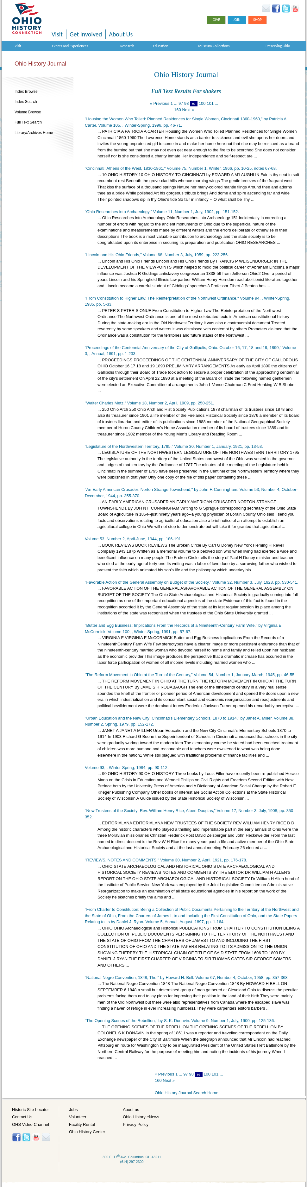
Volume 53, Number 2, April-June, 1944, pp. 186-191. (133, 538)
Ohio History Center (87, 1131)
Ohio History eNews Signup (266, 8)
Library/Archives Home (34, 132)
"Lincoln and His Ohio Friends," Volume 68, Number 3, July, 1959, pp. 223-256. (157, 254)
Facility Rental (82, 1124)
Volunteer (77, 1116)
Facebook (276, 8)
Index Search (26, 101)
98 (186, 103)
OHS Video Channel (30, 1124)
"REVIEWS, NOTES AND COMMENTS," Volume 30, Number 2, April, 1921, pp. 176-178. (166, 860)
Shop (257, 19)
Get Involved (86, 34)
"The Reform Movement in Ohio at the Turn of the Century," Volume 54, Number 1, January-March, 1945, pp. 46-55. (190, 674)
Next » (188, 109)
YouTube (295, 8)
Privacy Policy (135, 1124)
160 (177, 109)
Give (216, 19)
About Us (121, 34)
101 (210, 103)
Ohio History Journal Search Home (186, 1092)
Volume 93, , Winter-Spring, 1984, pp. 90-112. (127, 767)
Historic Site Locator (30, 1109)
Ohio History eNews (141, 1116)
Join (237, 19)
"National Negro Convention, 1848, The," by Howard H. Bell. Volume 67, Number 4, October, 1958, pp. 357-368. (187, 977)
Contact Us (22, 1116)
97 (181, 103)
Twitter (285, 8)
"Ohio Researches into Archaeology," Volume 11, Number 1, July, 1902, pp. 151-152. (162, 211)
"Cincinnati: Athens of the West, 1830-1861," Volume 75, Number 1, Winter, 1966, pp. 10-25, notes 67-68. (181, 168)
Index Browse (26, 91)
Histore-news (45, 1137)
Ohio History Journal (40, 63)
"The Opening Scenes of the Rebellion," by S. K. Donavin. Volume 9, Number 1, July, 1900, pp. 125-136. (180, 1020)
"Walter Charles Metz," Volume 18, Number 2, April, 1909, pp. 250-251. (149, 403)
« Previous (159, 103)
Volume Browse (28, 112)
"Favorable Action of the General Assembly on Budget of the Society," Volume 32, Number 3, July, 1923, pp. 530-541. (191, 582)
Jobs (73, 1109)
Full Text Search (28, 122)
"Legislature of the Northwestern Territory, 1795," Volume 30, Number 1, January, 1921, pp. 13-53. (174, 446)
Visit (57, 34)
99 (193, 103)
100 (202, 103)
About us (131, 1109)
